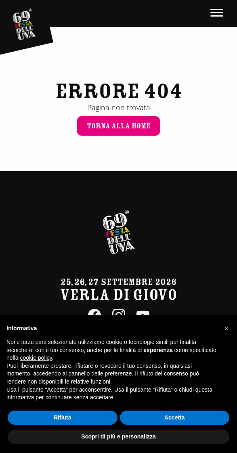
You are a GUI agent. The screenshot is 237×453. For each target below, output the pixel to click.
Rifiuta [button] (62, 417)
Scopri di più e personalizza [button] (118, 436)
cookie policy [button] (36, 357)
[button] (226, 328)
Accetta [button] (174, 417)
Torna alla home (118, 126)
